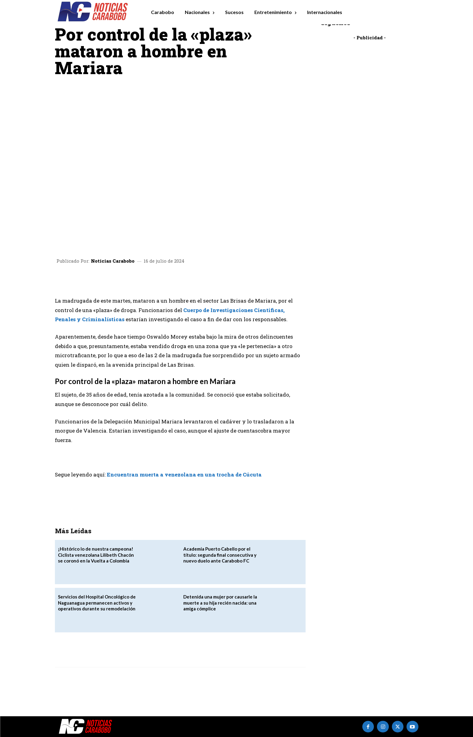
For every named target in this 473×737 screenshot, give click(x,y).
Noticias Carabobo (112, 261)
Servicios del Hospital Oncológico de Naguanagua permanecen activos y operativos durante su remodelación (97, 602)
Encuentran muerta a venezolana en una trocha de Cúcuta (184, 474)
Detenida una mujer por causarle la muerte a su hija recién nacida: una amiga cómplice (220, 602)
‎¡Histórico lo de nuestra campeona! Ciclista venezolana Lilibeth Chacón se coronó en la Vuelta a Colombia (96, 554)
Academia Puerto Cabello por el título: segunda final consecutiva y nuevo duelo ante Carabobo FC (219, 554)
